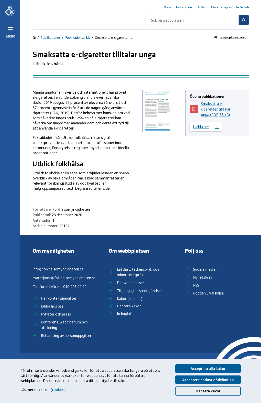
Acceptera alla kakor (208, 368)
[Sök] (244, 20)
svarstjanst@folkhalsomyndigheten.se (64, 277)
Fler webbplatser (130, 282)
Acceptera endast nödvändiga (208, 379)
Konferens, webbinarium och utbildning (64, 325)
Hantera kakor (208, 391)
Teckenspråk (184, 7)
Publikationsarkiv (77, 37)
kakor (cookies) (53, 389)
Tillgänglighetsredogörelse (139, 290)
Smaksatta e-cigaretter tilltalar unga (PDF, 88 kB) (218, 109)
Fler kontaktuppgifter (58, 298)
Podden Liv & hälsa (208, 293)
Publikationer (50, 37)
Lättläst (201, 7)
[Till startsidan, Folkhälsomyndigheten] (10, 10)
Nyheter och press (56, 314)
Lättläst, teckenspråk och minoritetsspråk (138, 272)
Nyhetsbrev (202, 277)
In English (242, 7)
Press (167, 7)
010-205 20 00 (74, 286)
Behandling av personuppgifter (66, 335)
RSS (196, 285)
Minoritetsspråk (221, 7)
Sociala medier (205, 269)
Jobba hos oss (52, 306)
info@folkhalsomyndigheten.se (58, 269)
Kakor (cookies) (129, 298)
